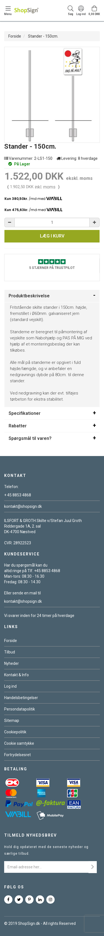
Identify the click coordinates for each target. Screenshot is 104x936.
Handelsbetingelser (21, 697)
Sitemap (11, 720)
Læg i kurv (52, 236)
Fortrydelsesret (17, 755)
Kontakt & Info (16, 675)
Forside (14, 36)
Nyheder (11, 663)
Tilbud (9, 652)
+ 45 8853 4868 (17, 495)
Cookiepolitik (15, 732)
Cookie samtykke (19, 743)
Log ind (10, 686)
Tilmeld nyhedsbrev (30, 835)
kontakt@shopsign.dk (23, 506)
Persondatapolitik (19, 709)
